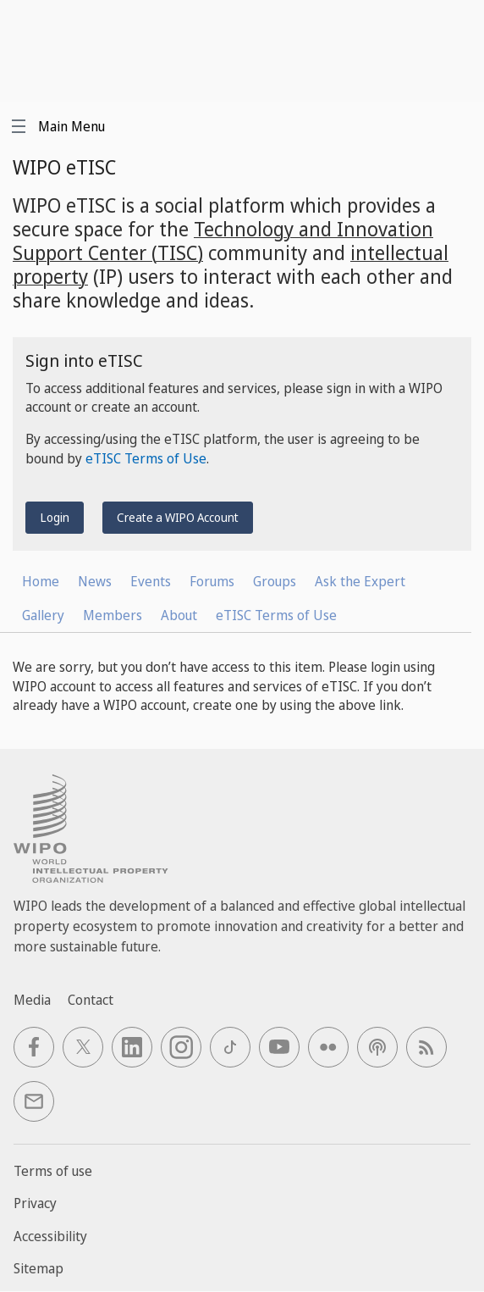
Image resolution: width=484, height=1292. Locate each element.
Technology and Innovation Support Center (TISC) (223, 240)
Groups (274, 581)
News (95, 581)
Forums (212, 581)
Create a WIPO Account (178, 517)
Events (150, 581)
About (179, 615)
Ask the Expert (360, 581)
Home (40, 581)
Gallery (43, 615)
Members (112, 615)
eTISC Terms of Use (145, 458)
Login (54, 517)
